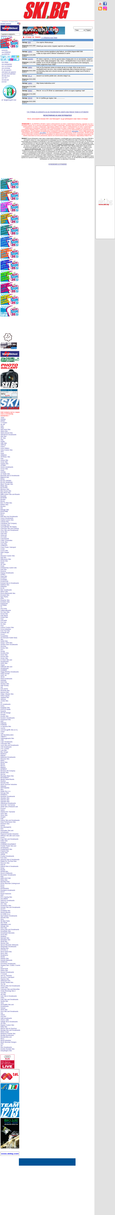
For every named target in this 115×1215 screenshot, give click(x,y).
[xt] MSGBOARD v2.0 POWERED (57, 164)
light (29, 42)
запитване (75, 131)
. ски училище (5, 68)
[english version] (5, 23)
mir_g (30, 76)
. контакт (4, 82)
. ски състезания (6, 66)
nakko (30, 51)
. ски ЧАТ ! (4, 78)
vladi (32, 35)
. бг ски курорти (6, 70)
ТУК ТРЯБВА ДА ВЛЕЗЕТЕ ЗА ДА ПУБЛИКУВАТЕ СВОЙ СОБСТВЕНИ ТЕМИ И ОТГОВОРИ (57, 112)
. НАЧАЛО (4, 50)
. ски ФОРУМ (5, 54)
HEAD (30, 98)
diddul (30, 91)
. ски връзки (5, 80)
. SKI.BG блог (5, 76)
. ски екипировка (6, 64)
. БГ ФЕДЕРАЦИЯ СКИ (8, 100)
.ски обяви (43, 132)
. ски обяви (4, 62)
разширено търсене (6, 36)
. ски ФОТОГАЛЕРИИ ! (8, 74)
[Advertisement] (105, 51)
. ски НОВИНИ (6, 52)
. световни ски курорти (8, 72)
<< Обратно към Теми (49, 38)
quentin (30, 59)
